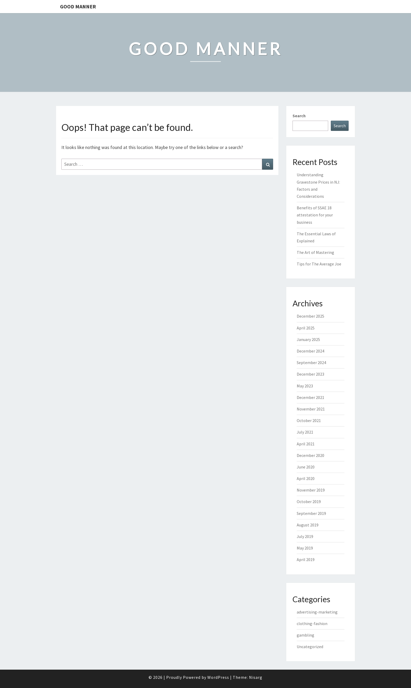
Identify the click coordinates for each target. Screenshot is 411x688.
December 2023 (310, 374)
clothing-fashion (312, 623)
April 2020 (306, 478)
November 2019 (311, 490)
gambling (305, 635)
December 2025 (310, 316)
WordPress (218, 677)
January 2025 (308, 339)
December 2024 (310, 351)
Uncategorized (310, 646)
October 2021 (309, 420)
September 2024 (311, 362)
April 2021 (306, 443)
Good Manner (78, 6)
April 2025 (306, 327)
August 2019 (307, 524)
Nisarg (255, 677)
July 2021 (305, 432)
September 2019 (311, 513)
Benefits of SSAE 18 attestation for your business (315, 215)
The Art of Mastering (315, 252)
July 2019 (305, 536)
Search (299, 115)
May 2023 (305, 385)
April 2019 (306, 559)
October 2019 (309, 501)
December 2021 (310, 397)
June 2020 (306, 467)
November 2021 (311, 409)
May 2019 (305, 548)
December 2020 (310, 455)
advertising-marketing (317, 612)
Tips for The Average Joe (319, 263)
